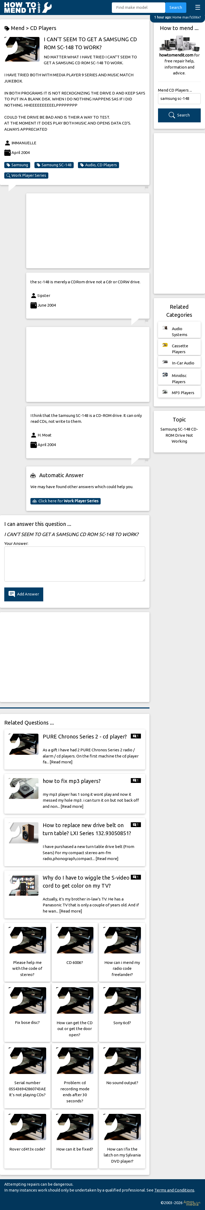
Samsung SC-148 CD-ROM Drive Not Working (179, 435)
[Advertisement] (87, 230)
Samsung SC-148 (54, 165)
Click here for (65, 501)
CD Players (43, 28)
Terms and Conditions (174, 1190)
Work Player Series (26, 175)
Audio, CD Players (98, 165)
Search (175, 7)
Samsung (17, 165)
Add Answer (24, 594)
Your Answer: (16, 543)
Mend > (17, 28)
